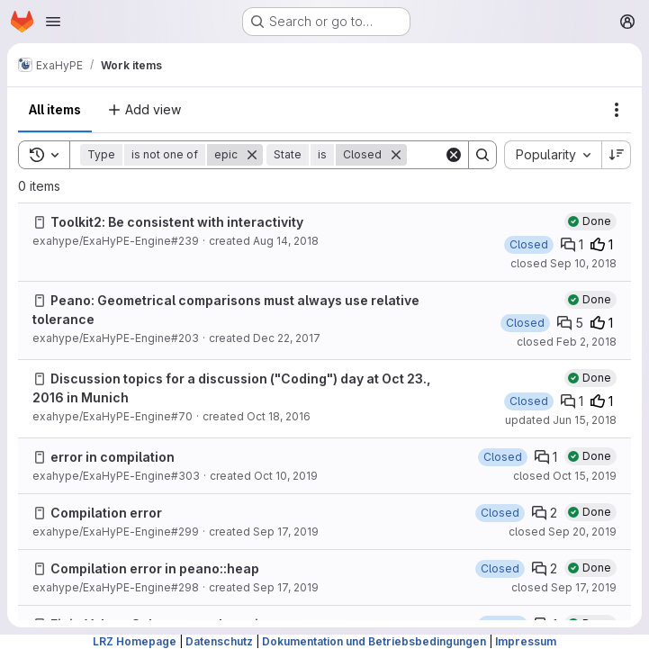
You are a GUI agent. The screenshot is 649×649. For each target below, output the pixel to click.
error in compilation (112, 456)
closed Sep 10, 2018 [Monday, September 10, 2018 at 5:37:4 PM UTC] (563, 263)
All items (55, 109)
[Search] (482, 154)
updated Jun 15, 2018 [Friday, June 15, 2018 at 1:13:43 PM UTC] (561, 420)
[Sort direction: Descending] (616, 154)
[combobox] (552, 154)
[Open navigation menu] (53, 21)
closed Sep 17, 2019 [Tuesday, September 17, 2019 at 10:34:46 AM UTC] (564, 587)
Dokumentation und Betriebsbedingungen (374, 641)
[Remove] (252, 155)
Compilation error (106, 512)
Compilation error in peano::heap (154, 568)
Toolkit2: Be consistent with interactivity (176, 222)
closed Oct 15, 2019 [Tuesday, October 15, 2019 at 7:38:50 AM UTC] (565, 475)
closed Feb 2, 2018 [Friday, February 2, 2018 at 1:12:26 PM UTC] (567, 341)
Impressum (525, 641)
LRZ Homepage (134, 641)
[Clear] (453, 155)
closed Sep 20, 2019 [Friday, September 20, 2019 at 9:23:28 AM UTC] (563, 531)
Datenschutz (219, 641)
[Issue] (39, 222)
